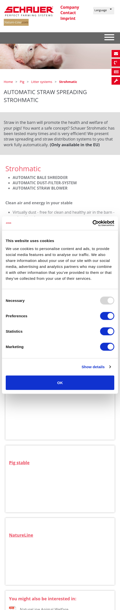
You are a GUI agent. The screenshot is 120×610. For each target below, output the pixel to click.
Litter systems (42, 81)
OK (60, 382)
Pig (22, 81)
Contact (68, 12)
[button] (103, 10)
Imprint (67, 18)
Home (9, 81)
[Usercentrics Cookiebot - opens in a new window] (92, 223)
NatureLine (22, 538)
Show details (93, 367)
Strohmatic (68, 81)
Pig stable (21, 466)
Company (69, 7)
